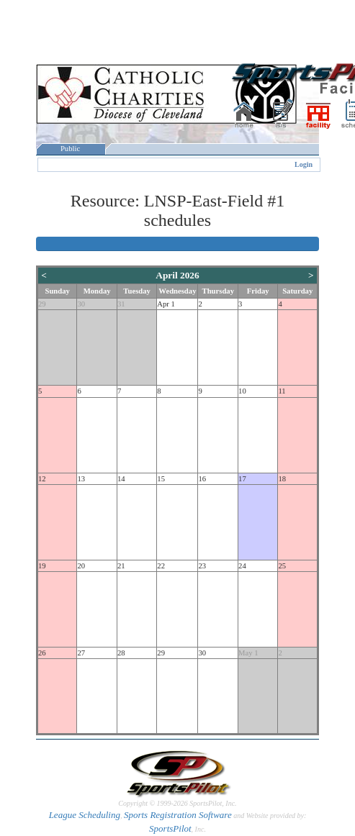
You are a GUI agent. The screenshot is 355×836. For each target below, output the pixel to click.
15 (161, 479)
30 (81, 304)
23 (202, 566)
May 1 (248, 653)
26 (42, 653)
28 (121, 653)
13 (81, 479)
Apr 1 (166, 304)
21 (121, 566)
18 (282, 479)
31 (121, 304)
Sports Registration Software (178, 814)
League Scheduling (84, 814)
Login (304, 164)
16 (202, 479)
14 (121, 479)
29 (42, 304)
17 (242, 479)
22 (161, 566)
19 (42, 566)
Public (70, 149)
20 (81, 566)
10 (242, 391)
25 (282, 566)
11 (281, 391)
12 (42, 479)
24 (242, 566)
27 (81, 653)
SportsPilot (170, 828)
